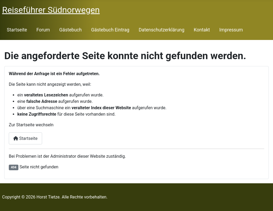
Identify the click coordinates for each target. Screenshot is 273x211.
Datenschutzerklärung (161, 30)
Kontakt (202, 30)
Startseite (17, 30)
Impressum (231, 30)
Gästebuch (70, 30)
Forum (43, 30)
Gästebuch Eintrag (110, 30)
